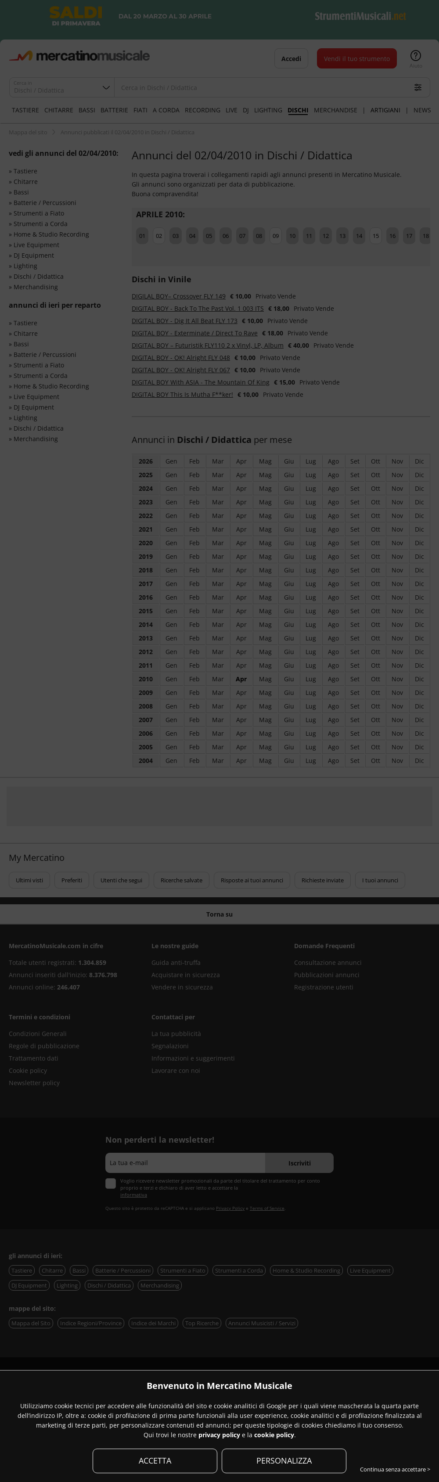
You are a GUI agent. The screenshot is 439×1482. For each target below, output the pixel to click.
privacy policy (219, 1435)
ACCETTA (155, 1460)
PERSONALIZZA (284, 1460)
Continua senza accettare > (395, 1469)
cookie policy (274, 1435)
